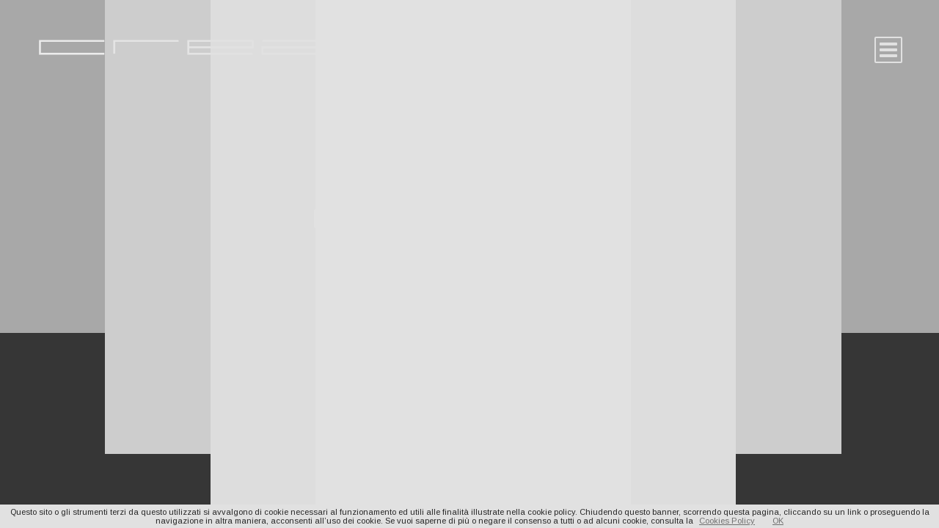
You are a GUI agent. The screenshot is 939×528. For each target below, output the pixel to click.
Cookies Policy (727, 520)
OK (777, 520)
